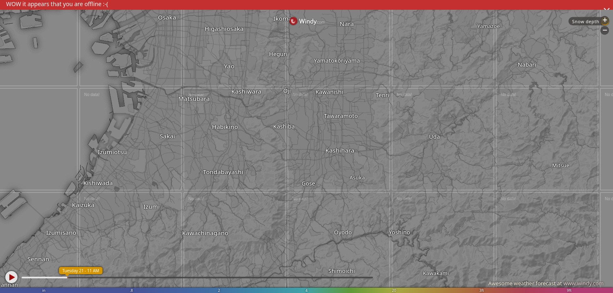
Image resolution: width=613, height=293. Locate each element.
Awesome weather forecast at (546, 283)
